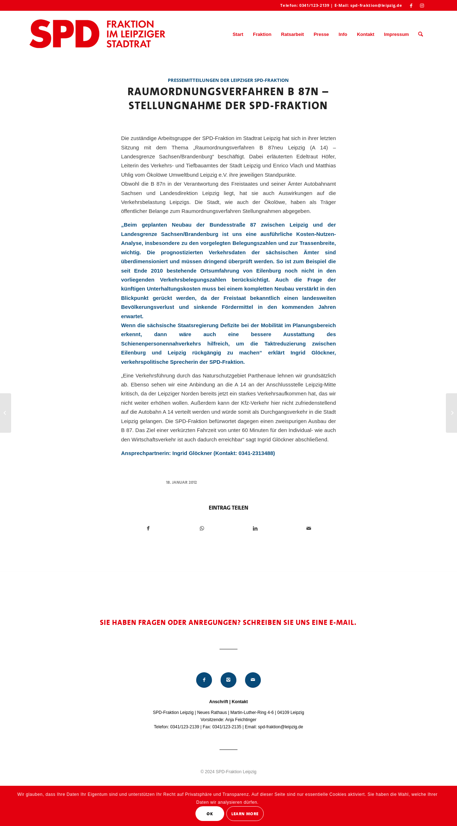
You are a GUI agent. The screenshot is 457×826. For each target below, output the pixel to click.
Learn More (245, 814)
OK (210, 814)
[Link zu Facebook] (411, 5)
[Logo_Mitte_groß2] (98, 34)
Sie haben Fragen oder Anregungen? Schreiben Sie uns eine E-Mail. (228, 622)
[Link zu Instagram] (422, 5)
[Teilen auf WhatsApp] (201, 528)
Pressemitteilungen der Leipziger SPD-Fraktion (228, 80)
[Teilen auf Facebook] (148, 528)
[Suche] (421, 34)
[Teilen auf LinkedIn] (255, 528)
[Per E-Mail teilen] (309, 528)
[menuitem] (238, 34)
